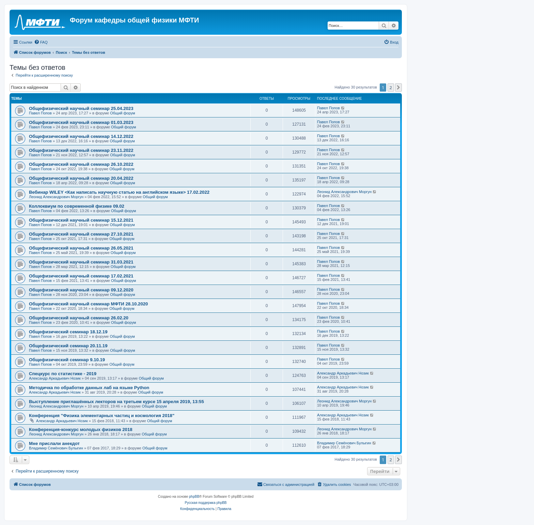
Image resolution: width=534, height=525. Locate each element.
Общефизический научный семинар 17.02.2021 (81, 276)
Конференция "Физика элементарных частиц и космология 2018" (101, 415)
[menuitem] (41, 42)
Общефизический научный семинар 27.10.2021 (81, 234)
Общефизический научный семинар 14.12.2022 (81, 136)
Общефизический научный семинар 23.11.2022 (81, 150)
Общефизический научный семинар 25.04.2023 (81, 108)
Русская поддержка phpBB (205, 503)
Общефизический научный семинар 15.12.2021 (81, 220)
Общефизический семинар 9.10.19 (67, 359)
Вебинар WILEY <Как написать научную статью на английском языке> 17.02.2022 (119, 192)
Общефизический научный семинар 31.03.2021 (81, 262)
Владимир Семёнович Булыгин (56, 448)
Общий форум (122, 113)
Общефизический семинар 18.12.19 (68, 331)
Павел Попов (40, 113)
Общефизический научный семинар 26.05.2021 (81, 248)
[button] (398, 87)
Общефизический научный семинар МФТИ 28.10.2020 (88, 303)
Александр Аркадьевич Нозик (55, 378)
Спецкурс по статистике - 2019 (62, 373)
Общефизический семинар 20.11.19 (68, 345)
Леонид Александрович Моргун (56, 197)
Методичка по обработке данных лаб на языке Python (89, 387)
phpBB (194, 496)
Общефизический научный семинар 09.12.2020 (81, 289)
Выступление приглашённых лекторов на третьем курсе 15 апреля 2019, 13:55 (116, 401)
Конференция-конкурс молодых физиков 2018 (80, 429)
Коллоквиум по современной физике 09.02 (76, 206)
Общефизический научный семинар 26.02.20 (78, 317)
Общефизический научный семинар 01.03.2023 (81, 122)
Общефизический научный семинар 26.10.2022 (81, 164)
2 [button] (391, 87)
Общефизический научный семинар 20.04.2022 (81, 178)
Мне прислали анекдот (54, 443)
